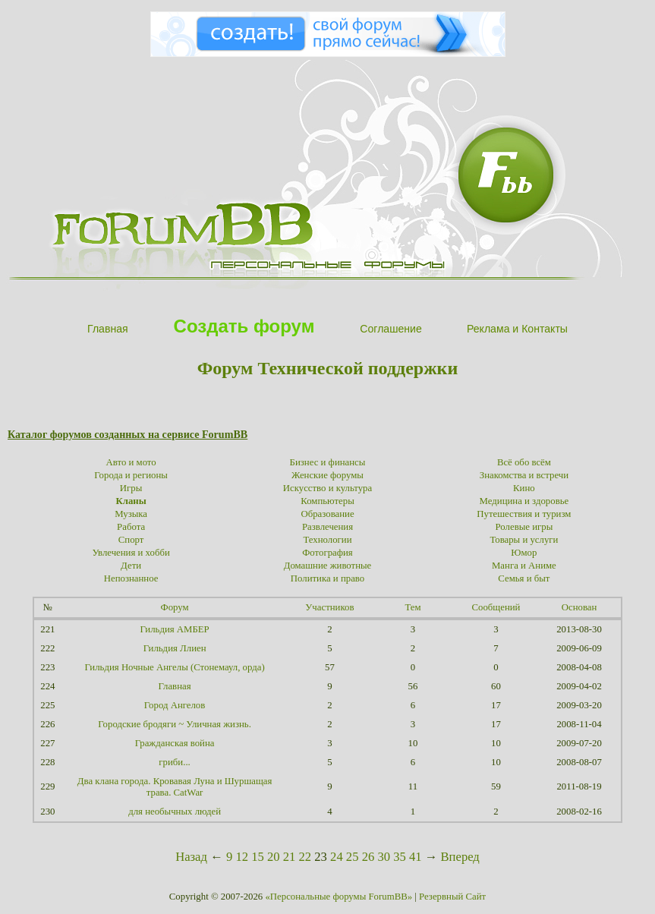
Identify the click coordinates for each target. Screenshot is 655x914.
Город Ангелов (175, 705)
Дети (131, 565)
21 (289, 856)
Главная (175, 686)
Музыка (131, 514)
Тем (412, 607)
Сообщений (496, 607)
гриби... (174, 762)
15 (257, 856)
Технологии (327, 539)
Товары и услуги (524, 539)
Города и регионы (131, 475)
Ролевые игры (524, 527)
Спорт (131, 539)
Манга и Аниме (524, 565)
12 (241, 856)
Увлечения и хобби (130, 552)
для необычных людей (174, 811)
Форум (175, 607)
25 (352, 856)
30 (383, 856)
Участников (329, 607)
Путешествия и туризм (524, 514)
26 (368, 856)
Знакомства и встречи (524, 475)
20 (273, 856)
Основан (579, 607)
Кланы (130, 501)
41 (415, 856)
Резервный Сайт (452, 896)
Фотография (327, 552)
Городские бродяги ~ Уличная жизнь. (174, 724)
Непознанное (131, 578)
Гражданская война (175, 743)
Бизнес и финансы (328, 462)
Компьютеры (327, 501)
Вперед (460, 856)
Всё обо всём (524, 462)
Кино (524, 488)
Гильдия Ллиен (174, 648)
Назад (191, 856)
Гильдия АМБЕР (174, 629)
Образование (327, 514)
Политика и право (327, 578)
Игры (131, 488)
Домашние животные (328, 565)
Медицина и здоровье (524, 501)
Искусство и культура (327, 488)
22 (305, 856)
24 (336, 856)
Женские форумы (327, 475)
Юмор (524, 552)
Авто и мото (131, 462)
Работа (131, 527)
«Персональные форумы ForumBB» (338, 896)
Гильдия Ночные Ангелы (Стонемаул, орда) (174, 667)
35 (399, 856)
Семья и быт (524, 578)
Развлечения (327, 527)
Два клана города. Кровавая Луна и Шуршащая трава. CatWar (174, 787)
